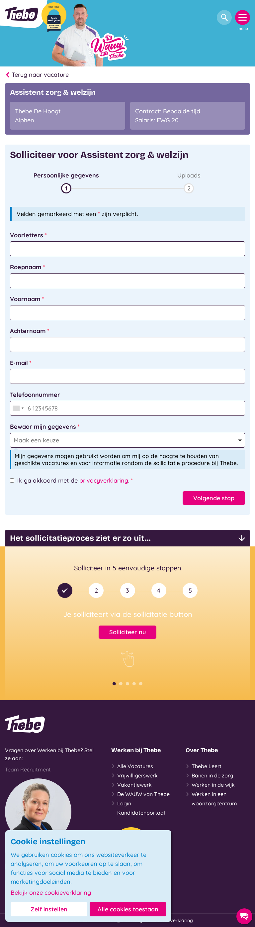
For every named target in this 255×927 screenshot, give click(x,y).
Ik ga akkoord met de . (73, 480)
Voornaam (25, 299)
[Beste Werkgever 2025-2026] (54, 17)
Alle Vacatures (132, 766)
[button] (66, 182)
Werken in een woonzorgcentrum (211, 798)
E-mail (19, 363)
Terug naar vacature (37, 75)
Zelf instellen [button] (49, 909)
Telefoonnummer (35, 395)
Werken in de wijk (210, 784)
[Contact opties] (244, 916)
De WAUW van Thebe (140, 794)
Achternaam (28, 331)
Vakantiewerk (131, 784)
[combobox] (18, 408)
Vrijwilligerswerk (134, 775)
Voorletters (26, 235)
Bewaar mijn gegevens (43, 426)
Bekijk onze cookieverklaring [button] (51, 892)
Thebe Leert (203, 766)
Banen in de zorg (209, 775)
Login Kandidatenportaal (138, 807)
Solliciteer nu (127, 632)
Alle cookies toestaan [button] (128, 909)
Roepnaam (26, 267)
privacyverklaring (103, 480)
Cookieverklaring (171, 920)
